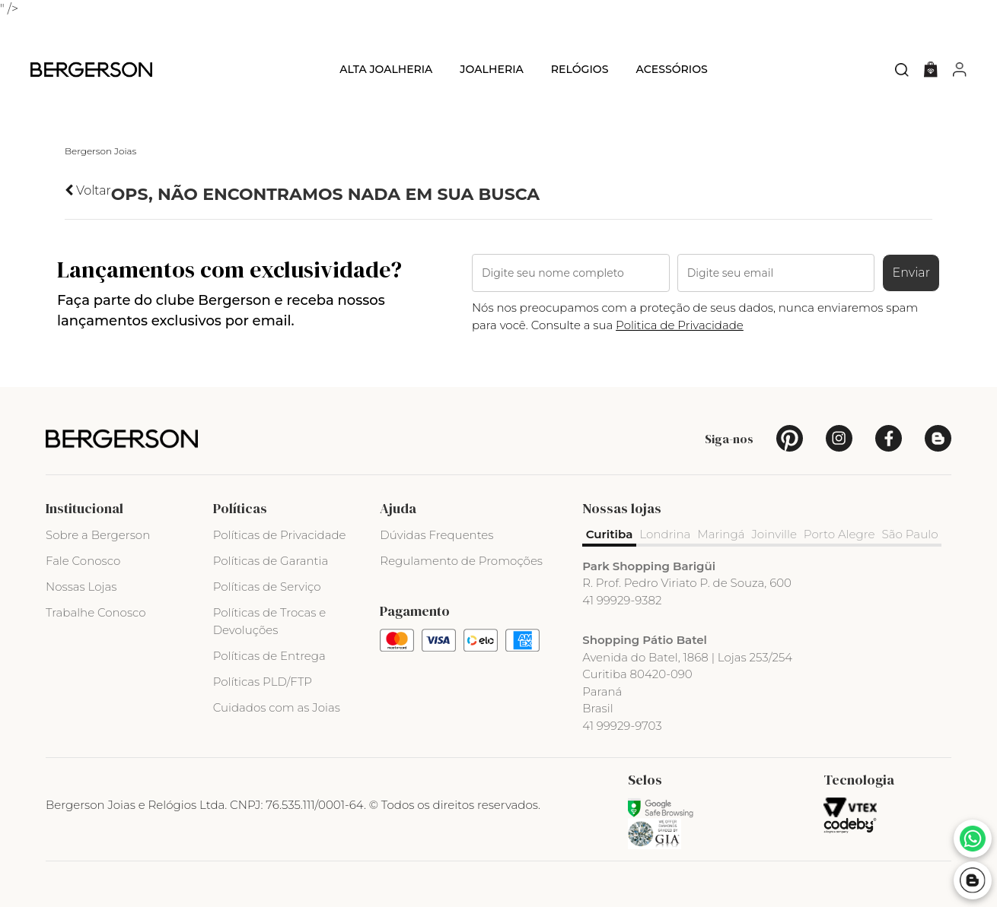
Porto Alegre (841, 534)
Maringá (722, 534)
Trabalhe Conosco (96, 612)
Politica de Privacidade (680, 325)
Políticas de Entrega (269, 656)
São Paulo (912, 534)
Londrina (666, 534)
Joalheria (492, 69)
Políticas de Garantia (271, 560)
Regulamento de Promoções (461, 560)
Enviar (911, 272)
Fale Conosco (83, 560)
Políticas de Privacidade (279, 535)
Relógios (579, 69)
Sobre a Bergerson (98, 535)
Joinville (775, 534)
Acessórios (671, 69)
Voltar (88, 190)
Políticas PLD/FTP (262, 681)
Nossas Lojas (81, 586)
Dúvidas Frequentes (436, 535)
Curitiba (609, 534)
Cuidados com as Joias (276, 707)
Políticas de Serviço (267, 586)
